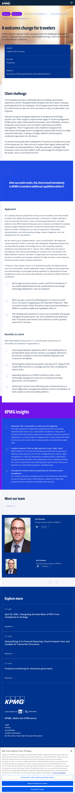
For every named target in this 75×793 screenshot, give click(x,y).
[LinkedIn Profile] (38, 566)
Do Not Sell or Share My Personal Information (23, 736)
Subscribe (31, 711)
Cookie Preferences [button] (13, 733)
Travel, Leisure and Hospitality (35, 14)
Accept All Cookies (37, 789)
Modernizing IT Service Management (17, 18)
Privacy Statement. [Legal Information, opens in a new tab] (59, 773)
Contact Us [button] (10, 506)
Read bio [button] (44, 527)
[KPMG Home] (6, 3)
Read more (8, 654)
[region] (37, 770)
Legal (7, 725)
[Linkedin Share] (20, 711)
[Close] (71, 750)
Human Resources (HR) (60, 14)
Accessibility (10, 730)
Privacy (8, 727)
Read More (8, 626)
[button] (72, 2)
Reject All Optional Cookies (37, 783)
